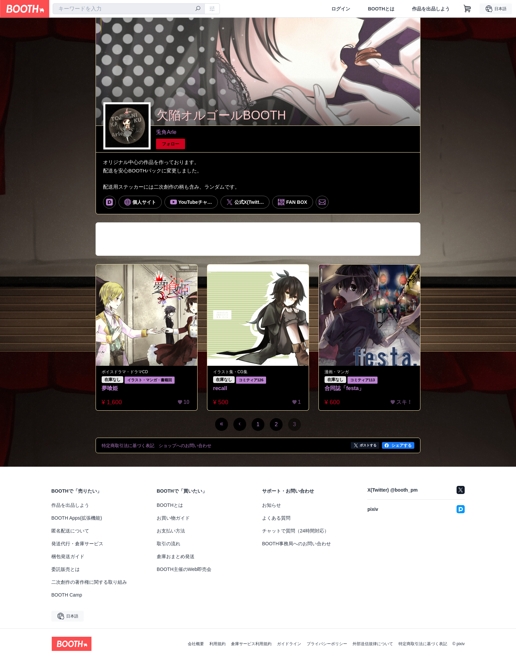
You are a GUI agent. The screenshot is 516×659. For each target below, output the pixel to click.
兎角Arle (166, 132)
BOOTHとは (381, 8)
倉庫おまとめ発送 (176, 556)
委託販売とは (65, 569)
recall (220, 388)
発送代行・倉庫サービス (77, 543)
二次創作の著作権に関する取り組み (89, 582)
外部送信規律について (373, 644)
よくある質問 (276, 518)
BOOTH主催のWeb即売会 (184, 569)
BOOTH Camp (66, 595)
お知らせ (271, 505)
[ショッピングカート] (467, 9)
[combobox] (129, 8)
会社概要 (196, 644)
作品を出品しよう (431, 8)
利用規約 (217, 644)
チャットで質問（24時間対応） (295, 530)
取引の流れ (168, 543)
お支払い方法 (171, 530)
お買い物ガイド (173, 518)
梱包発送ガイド (67, 556)
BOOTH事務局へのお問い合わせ (296, 543)
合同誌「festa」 (344, 388)
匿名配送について (70, 530)
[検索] (198, 9)
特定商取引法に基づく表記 (422, 644)
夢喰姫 (110, 388)
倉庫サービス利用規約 (251, 644)
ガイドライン (289, 644)
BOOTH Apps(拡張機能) (76, 518)
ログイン (340, 8)
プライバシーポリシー (327, 644)
